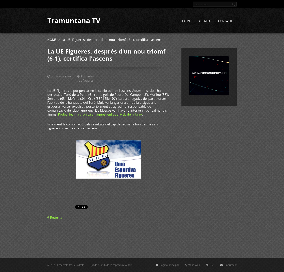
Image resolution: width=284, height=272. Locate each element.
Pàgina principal (169, 265)
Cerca (233, 4)
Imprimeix (231, 265)
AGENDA (204, 21)
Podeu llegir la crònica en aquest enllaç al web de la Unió (100, 114)
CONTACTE (225, 21)
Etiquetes (87, 76)
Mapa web (194, 265)
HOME (186, 21)
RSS (212, 265)
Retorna (56, 217)
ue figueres (86, 80)
